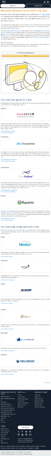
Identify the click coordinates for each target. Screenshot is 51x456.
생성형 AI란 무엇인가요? (6, 412)
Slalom (3, 284)
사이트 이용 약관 (19, 452)
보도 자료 (3, 422)
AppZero (3, 108)
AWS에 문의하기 (5, 428)
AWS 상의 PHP (38, 405)
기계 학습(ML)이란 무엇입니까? (8, 414)
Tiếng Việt (3, 448)
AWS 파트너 (20, 407)
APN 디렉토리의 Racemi (7, 220)
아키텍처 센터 (21, 401)
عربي (4, 446)
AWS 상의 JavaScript (40, 407)
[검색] (44, 1)
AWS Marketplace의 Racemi (8, 218)
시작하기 (20, 395)
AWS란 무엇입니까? (5, 396)
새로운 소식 (3, 418)
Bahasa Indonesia (11, 446)
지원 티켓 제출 (4, 432)
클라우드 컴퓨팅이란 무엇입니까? (8, 399)
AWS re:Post (4, 434)
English (23, 446)
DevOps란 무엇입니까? (6, 404)
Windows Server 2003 (40, 37)
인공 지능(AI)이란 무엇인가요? (8, 410)
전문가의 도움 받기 (5, 430)
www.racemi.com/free (6, 211)
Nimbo (3, 237)
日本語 (20, 448)
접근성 (12, 452)
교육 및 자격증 (21, 397)
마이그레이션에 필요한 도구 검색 (16, 100)
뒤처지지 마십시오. (7, 42)
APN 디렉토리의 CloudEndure (8, 191)
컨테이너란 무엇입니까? (6, 406)
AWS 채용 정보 (4, 442)
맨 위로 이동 (47, 382)
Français (33, 446)
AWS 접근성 (3, 402)
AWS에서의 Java (39, 403)
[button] (12, 6)
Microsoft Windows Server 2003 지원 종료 (24, 10)
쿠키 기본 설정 (27, 452)
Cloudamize (4, 137)
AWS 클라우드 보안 (5, 416)
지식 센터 (3, 436)
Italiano (37, 446)
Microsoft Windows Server (16, 30)
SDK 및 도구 (38, 397)
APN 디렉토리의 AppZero (7, 132)
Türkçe (8, 448)
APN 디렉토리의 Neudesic (8, 374)
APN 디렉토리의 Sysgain (7, 329)
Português (42, 446)
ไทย (17, 448)
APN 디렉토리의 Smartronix (8, 280)
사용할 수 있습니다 (6, 35)
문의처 (25, 55)
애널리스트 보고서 (22, 405)
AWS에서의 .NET (39, 399)
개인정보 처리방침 (5, 452)
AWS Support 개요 (5, 438)
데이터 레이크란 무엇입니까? (7, 408)
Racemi (3, 196)
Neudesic (4, 354)
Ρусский (13, 448)
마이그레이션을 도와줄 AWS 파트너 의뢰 (20, 227)
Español (28, 446)
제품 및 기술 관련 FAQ (23, 403)
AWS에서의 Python (39, 401)
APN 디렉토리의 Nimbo (7, 256)
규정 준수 (33, 26)
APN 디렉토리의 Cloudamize (8, 161)
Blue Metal (4, 333)
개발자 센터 (37, 395)
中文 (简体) (29, 448)
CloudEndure (5, 167)
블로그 (2, 420)
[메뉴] (47, 1)
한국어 (24, 448)
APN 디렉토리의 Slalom (7, 303)
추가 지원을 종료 (43, 14)
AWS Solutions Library (23, 399)
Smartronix (4, 260)
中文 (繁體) (36, 448)
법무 (2, 440)
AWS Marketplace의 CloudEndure (9, 190)
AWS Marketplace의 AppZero (8, 131)
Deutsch (18, 446)
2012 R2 (35, 30)
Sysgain (3, 309)
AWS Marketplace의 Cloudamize (9, 159)
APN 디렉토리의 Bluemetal (8, 350)
